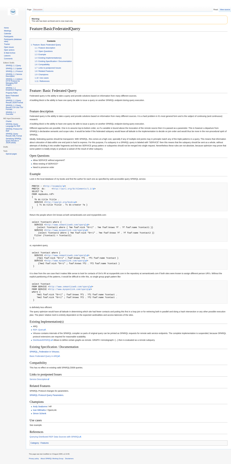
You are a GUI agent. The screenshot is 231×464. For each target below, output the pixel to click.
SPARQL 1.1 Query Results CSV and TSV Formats (14, 107)
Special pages (11, 154)
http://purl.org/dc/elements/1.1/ (73, 188)
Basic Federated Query (12, 97)
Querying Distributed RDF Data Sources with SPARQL (54, 437)
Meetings (7, 31)
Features (45, 443)
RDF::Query (38, 330)
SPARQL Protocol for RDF (14, 130)
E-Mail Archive (9, 53)
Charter (9, 121)
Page (29, 9)
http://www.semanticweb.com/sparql (65, 224)
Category (34, 443)
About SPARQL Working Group (52, 458)
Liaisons (7, 56)
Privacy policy (34, 458)
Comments (8, 59)
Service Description (38, 379)
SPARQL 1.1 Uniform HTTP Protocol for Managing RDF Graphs (14, 82)
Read (215, 9)
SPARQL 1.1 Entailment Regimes (14, 89)
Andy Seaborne (40, 406)
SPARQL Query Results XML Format (14, 135)
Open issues (9, 47)
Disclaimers (69, 458)
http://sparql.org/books (59, 202)
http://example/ (53, 186)
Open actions (9, 50)
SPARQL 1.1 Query (13, 66)
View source (225, 9)
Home (6, 28)
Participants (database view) (13, 40)
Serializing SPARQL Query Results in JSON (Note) (13, 141)
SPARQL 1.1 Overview (11, 113)
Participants (8, 37)
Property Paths (11, 93)
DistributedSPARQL (42, 340)
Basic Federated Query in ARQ (44, 356)
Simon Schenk (39, 413)
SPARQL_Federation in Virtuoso (44, 352)
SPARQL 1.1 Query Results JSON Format (14, 101)
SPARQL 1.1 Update (14, 69)
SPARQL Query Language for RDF (13, 125)
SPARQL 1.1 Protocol (14, 71)
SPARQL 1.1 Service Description (14, 75)
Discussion (37, 9)
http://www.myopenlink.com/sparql (65, 230)
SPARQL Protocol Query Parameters (46, 395)
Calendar (7, 34)
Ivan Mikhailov (39, 410)
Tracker (7, 44)
